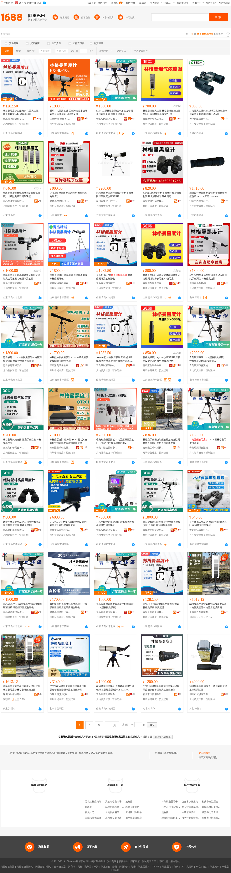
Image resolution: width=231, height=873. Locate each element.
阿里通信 (166, 866)
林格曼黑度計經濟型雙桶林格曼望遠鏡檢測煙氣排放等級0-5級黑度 (161, 277)
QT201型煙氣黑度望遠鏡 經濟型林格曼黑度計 (68, 195)
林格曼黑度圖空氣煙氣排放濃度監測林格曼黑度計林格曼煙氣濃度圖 (161, 441)
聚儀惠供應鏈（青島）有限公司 (60, 612)
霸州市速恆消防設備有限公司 (153, 694)
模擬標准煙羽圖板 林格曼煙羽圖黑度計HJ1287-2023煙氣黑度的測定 (115, 441)
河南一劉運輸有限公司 (193, 817)
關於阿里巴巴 (149, 861)
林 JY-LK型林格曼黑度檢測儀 (207, 441)
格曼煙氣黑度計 (172, 753)
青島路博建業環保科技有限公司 (106, 694)
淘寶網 (71, 866)
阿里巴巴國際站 (25, 866)
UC (182, 866)
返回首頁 (147, 736)
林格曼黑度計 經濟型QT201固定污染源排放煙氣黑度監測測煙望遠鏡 (68, 441)
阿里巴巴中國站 (43, 866)
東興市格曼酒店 (113, 817)
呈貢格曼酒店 (112, 812)
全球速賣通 (60, 866)
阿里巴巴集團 (7, 866)
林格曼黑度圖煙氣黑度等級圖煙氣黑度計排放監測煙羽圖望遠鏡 (21, 195)
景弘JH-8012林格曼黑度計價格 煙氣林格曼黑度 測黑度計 (161, 606)
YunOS (155, 866)
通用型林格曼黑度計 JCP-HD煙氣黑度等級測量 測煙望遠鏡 (69, 359)
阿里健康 (214, 866)
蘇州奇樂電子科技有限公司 (106, 201)
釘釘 (205, 866)
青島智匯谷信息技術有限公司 (153, 201)
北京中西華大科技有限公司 (200, 201)
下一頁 (112, 725)
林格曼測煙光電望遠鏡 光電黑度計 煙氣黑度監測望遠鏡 (115, 523)
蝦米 (133, 866)
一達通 (225, 866)
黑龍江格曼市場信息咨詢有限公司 (122, 801)
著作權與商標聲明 (95, 861)
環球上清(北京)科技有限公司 (60, 694)
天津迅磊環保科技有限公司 (200, 118)
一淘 (96, 866)
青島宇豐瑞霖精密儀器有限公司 (13, 283)
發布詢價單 (204, 753)
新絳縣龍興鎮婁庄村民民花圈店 (178, 817)
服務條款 (123, 861)
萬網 (176, 866)
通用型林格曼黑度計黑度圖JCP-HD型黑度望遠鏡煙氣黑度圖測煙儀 (69, 606)
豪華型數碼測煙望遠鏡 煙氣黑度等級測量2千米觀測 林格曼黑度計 (161, 523)
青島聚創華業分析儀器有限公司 (13, 447)
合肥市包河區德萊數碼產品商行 (178, 807)
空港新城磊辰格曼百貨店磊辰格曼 (143, 812)
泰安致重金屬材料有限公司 (195, 807)
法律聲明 (111, 861)
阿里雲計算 (144, 866)
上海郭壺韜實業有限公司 (200, 612)
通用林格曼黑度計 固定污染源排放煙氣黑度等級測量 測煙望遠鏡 (68, 112)
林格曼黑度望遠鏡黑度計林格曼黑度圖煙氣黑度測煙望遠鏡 (114, 195)
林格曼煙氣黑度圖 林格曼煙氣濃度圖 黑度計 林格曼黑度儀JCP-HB (161, 112)
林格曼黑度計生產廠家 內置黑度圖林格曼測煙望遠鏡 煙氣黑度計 (22, 112)
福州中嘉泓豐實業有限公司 (216, 801)
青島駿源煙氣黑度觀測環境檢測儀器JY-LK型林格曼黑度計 (115, 606)
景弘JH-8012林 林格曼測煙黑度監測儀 (114, 277)
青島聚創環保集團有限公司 (153, 118)
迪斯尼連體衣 (189, 812)
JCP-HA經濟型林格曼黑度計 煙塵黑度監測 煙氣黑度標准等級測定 (162, 195)
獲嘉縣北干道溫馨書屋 (213, 812)
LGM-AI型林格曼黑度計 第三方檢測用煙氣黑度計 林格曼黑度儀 (114, 112)
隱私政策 (135, 861)
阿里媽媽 (124, 866)
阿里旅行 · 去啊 (109, 866)
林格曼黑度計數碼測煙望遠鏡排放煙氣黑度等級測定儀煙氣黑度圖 (21, 277)
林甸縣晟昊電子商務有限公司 (177, 801)
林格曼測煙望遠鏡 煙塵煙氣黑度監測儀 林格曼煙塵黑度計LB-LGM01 (115, 688)
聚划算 (88, 866)
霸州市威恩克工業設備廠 (200, 694)
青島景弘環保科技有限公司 (13, 118)
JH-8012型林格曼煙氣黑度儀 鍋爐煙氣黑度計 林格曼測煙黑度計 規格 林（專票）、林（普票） (114, 359)
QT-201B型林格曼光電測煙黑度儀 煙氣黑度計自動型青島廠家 (68, 523)
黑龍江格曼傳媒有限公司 (97, 801)
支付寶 (190, 866)
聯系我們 (163, 861)
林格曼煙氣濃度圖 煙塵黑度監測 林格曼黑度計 (22, 441)
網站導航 (175, 861)
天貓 (80, 866)
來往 (198, 866)
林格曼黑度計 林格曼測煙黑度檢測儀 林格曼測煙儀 (68, 277)
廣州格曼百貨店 (134, 817)
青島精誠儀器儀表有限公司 (60, 283)
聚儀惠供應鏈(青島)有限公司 (60, 201)
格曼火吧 (89, 812)
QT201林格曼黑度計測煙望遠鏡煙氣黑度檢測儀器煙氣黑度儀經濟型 (68, 688)
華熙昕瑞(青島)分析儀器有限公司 (60, 118)
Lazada (115, 870)
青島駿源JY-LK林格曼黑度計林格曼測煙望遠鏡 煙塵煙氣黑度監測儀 (22, 359)
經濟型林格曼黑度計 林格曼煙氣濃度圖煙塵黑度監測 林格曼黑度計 (22, 523)
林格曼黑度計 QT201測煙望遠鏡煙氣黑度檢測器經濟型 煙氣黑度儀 (161, 359)
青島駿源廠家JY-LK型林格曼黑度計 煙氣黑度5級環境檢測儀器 (207, 359)
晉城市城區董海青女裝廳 (214, 807)
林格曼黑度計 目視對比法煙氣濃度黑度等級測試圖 (208, 688)
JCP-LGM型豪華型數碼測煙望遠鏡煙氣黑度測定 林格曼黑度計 (208, 277)
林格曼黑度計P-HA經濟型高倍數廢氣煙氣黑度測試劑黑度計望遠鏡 (208, 112)
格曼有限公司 (132, 807)
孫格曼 (88, 807)
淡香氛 (165, 812)
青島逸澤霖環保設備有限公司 (13, 201)
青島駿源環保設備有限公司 (106, 118)
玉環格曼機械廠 (93, 817)
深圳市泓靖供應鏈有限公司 (13, 694)
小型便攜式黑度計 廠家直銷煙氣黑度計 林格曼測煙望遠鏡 (208, 523)
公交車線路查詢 (190, 801)
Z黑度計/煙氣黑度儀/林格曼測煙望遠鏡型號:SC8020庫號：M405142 (208, 195)
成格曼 (129, 801)
